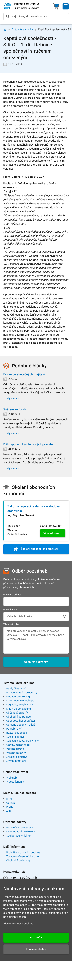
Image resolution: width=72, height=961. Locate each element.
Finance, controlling (18, 696)
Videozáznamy (15, 781)
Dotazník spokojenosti (19, 827)
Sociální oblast (15, 736)
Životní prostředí (16, 760)
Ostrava (10, 802)
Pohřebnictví (13, 728)
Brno (9, 798)
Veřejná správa (15, 748)
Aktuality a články (22, 29)
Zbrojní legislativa (16, 756)
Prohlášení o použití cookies (23, 852)
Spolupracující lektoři (18, 835)
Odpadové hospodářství (20, 720)
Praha (9, 806)
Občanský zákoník (17, 712)
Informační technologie (20, 700)
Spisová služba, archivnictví (22, 740)
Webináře (11, 777)
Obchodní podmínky (18, 860)
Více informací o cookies (18, 923)
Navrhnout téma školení (20, 831)
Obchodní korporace (18, 716)
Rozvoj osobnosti (16, 732)
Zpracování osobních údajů (22, 856)
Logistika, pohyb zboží (19, 704)
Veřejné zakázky (16, 752)
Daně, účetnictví (15, 688)
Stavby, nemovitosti (18, 744)
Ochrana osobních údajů (21, 724)
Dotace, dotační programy (21, 692)
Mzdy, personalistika (18, 708)
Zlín (8, 810)
